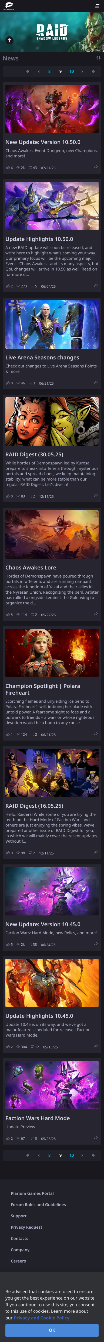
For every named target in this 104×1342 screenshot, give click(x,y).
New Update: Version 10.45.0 (42, 924)
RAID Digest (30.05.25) (34, 454)
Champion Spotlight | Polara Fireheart (42, 689)
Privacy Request (26, 1227)
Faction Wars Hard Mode (37, 1118)
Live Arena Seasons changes (42, 357)
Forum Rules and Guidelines (38, 1204)
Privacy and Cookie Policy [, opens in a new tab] (41, 1318)
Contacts (19, 1238)
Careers (18, 1261)
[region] (52, 1307)
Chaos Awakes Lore (30, 567)
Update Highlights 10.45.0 (39, 1015)
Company (20, 1250)
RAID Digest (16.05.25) (34, 805)
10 (71, 71)
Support (18, 1216)
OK (52, 1330)
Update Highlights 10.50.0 (39, 239)
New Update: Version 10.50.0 (42, 142)
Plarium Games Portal (32, 1193)
